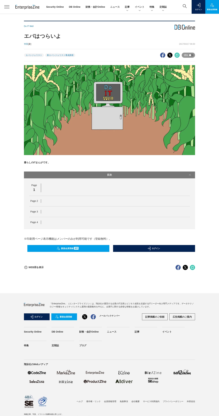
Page (34, 201)
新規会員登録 (68, 248)
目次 (149, 175)
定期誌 (163, 7)
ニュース (115, 6)
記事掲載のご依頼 (154, 378)
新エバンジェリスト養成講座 (60, 55)
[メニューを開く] (7, 7)
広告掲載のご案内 (182, 378)
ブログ (82, 407)
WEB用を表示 (34, 329)
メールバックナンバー (109, 377)
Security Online (55, 6)
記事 (127, 7)
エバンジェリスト (34, 55)
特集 (152, 7)
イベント (139, 7)
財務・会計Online (95, 6)
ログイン (153, 248)
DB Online (75, 6)
